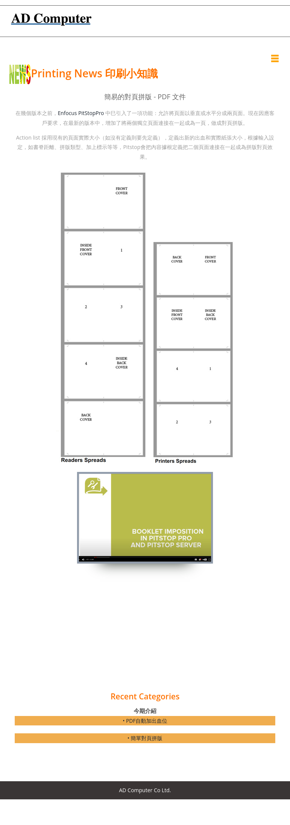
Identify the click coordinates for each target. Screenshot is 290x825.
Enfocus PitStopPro (80, 113)
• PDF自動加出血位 (145, 720)
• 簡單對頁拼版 (145, 737)
